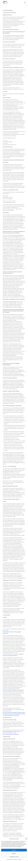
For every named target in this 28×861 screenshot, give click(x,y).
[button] (26, 838)
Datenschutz (15, 859)
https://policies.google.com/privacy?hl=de (11, 734)
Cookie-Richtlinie (9, 859)
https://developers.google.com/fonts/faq (10, 731)
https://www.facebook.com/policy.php (11, 715)
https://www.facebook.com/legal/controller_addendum (13, 690)
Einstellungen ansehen (14, 856)
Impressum (19, 859)
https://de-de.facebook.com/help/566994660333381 (15, 713)
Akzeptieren (14, 850)
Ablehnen (14, 853)
